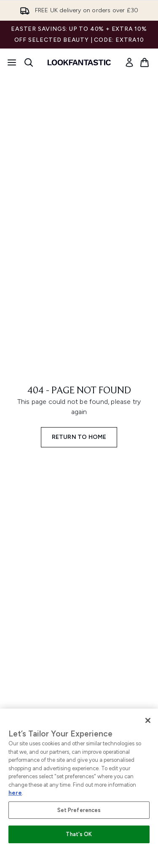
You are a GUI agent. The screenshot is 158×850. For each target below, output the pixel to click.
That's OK (79, 834)
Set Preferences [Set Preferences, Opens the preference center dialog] (79, 810)
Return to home (79, 437)
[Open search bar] (29, 62)
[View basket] (144, 62)
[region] (79, 779)
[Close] (148, 720)
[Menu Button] (12, 62)
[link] (129, 62)
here (15, 793)
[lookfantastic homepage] (79, 62)
